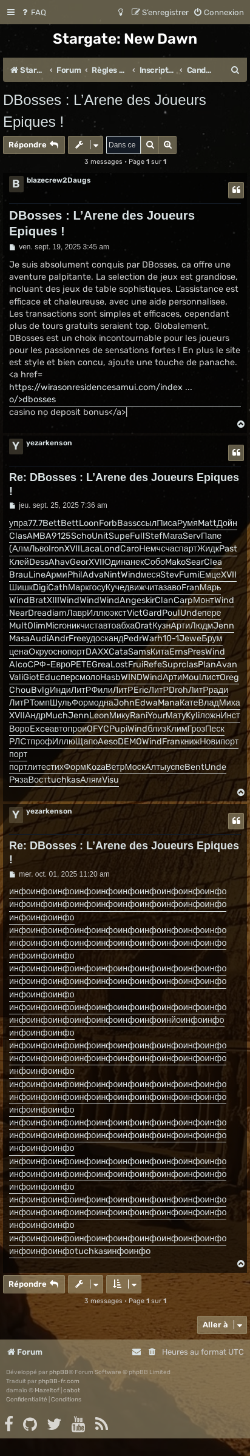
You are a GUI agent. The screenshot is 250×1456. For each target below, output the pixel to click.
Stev (169, 575)
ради (218, 690)
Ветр (115, 767)
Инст (230, 715)
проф (41, 741)
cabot (71, 1390)
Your (156, 715)
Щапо (86, 741)
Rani (138, 715)
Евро (60, 664)
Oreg (229, 677)
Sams (139, 652)
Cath (58, 587)
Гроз (196, 729)
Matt (207, 523)
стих (55, 767)
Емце (210, 575)
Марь (210, 587)
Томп (40, 703)
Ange (130, 600)
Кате (189, 703)
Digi (40, 587)
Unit (100, 536)
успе (175, 767)
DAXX (97, 652)
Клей (19, 562)
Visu (110, 780)
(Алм (19, 549)
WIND (132, 677)
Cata (118, 652)
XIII (53, 600)
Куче (115, 587)
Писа (167, 523)
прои (77, 729)
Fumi (189, 575)
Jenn (223, 626)
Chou (20, 690)
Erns (178, 652)
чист (89, 626)
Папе (211, 536)
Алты (155, 767)
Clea (213, 562)
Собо (154, 562)
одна (103, 703)
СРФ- (38, 664)
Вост (38, 780)
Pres (196, 652)
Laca (90, 549)
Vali (16, 677)
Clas (18, 536)
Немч (150, 549)
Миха (229, 703)
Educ (50, 677)
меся (151, 575)
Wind (131, 575)
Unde (191, 613)
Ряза (19, 780)
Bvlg (40, 690)
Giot (31, 677)
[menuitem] (33, 12)
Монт (203, 600)
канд (113, 638)
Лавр (77, 613)
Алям (91, 780)
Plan (207, 664)
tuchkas (63, 780)
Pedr (132, 638)
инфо (20, 891)
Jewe (190, 638)
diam (57, 613)
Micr (54, 626)
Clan (164, 600)
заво (172, 587)
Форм (83, 703)
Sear (195, 562)
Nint (112, 575)
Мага (173, 536)
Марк (78, 587)
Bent (194, 767)
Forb (108, 523)
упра (18, 523)
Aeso (108, 741)
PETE (81, 664)
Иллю (98, 613)
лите (36, 767)
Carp (183, 600)
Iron (56, 549)
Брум (211, 638)
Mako (175, 562)
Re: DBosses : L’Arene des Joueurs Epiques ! (124, 484)
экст (118, 613)
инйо (171, 1020)
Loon (89, 523)
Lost (119, 664)
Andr (59, 638)
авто (107, 626)
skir (148, 600)
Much (57, 715)
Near (18, 613)
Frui (135, 664)
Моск (135, 767)
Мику (119, 715)
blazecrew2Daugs (59, 180)
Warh (152, 638)
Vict (135, 613)
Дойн (227, 523)
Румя (187, 523)
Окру (39, 652)
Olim (36, 626)
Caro (129, 549)
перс (70, 677)
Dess (39, 562)
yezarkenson (49, 443)
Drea (37, 613)
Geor (79, 562)
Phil (75, 575)
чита (154, 587)
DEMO (130, 741)
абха (125, 626)
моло (89, 677)
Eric (141, 690)
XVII (72, 549)
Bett (51, 523)
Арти (180, 626)
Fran (190, 587)
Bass (127, 523)
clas (189, 664)
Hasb (110, 677)
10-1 (171, 638)
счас (170, 549)
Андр (35, 715)
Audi (39, 638)
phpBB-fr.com (58, 1381)
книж (190, 741)
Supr (171, 664)
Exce (40, 729)
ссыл (147, 523)
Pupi (118, 729)
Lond (110, 549)
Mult (18, 626)
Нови (210, 741)
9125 (61, 536)
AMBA (39, 536)
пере (211, 613)
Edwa (146, 703)
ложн (210, 715)
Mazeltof (47, 1390)
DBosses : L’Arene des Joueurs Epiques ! (104, 111)
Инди (60, 690)
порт (76, 652)
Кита (159, 652)
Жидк (208, 549)
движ (134, 587)
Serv (192, 536)
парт (188, 549)
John (124, 703)
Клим (176, 729)
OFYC (98, 729)
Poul (171, 613)
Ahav (59, 562)
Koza (96, 767)
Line (37, 575)
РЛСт (19, 741)
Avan (226, 664)
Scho (81, 536)
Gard (152, 613)
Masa (19, 638)
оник (71, 626)
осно (58, 652)
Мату (176, 715)
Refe (152, 664)
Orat (143, 626)
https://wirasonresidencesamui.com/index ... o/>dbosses (100, 393)
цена (19, 652)
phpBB (59, 1372)
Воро (19, 729)
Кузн (161, 626)
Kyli (193, 715)
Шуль (61, 703)
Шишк (21, 587)
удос (95, 638)
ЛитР (81, 690)
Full (137, 536)
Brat (38, 600)
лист (210, 677)
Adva (93, 575)
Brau (19, 575)
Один (115, 562)
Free (77, 638)
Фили (101, 690)
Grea (101, 664)
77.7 (35, 523)
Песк (215, 729)
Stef (154, 536)
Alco (18, 664)
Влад (208, 703)
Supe (119, 536)
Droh (178, 690)
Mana (169, 703)
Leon (99, 715)
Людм (201, 626)
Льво (39, 549)
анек (135, 562)
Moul (191, 677)
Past (228, 549)
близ (156, 729)
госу (97, 587)
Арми (56, 575)
